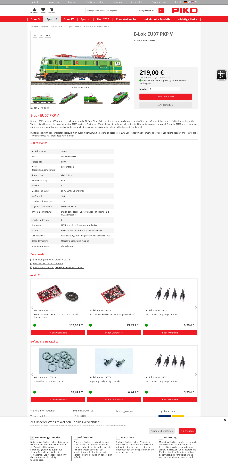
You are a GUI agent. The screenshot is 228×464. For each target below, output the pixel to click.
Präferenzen (85, 437)
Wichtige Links (187, 19)
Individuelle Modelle (157, 19)
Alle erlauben (187, 431)
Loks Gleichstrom (58, 26)
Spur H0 (52, 19)
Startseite (35, 2)
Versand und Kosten (40, 416)
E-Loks (88, 26)
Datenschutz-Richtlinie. (117, 425)
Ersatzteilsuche (126, 19)
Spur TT (69, 19)
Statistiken (127, 437)
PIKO (63, 161)
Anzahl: (143, 89)
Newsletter (54, 2)
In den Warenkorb (165, 96)
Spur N (85, 19)
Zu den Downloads (40, 107)
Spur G (35, 19)
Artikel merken (165, 104)
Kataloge (72, 2)
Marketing (170, 437)
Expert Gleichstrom (75, 26)
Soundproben (159, 2)
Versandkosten (163, 77)
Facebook (81, 415)
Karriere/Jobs (137, 2)
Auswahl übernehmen (162, 431)
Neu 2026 (103, 19)
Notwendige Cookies (47, 437)
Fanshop (117, 2)
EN (196, 2)
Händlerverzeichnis (95, 2)
